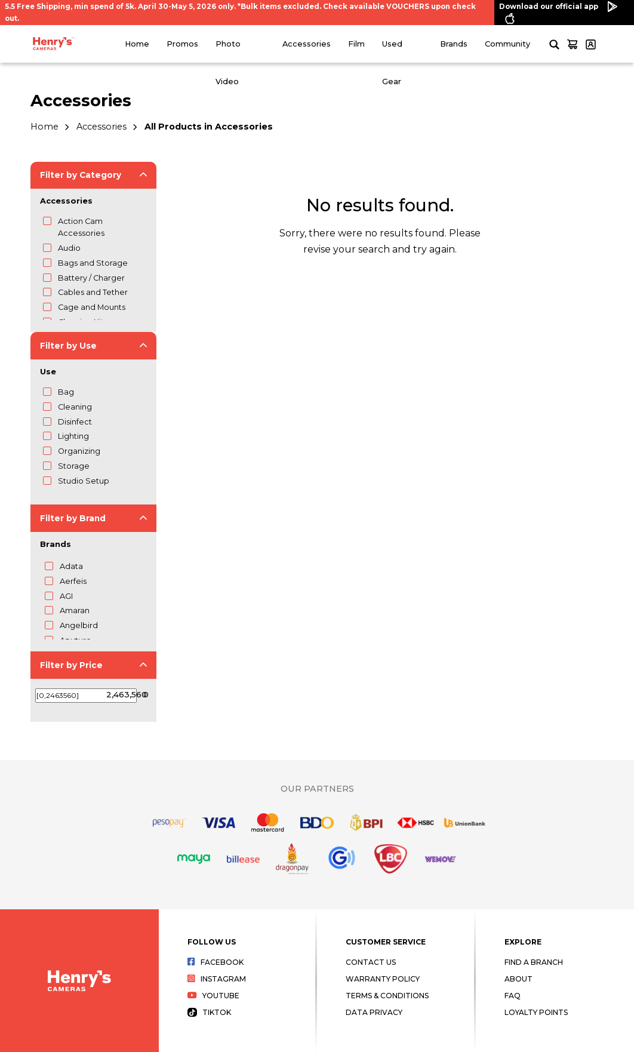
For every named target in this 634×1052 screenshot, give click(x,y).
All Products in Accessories (208, 126)
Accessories (306, 43)
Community (507, 43)
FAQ (512, 995)
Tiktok (209, 1012)
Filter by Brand (73, 518)
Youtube (213, 995)
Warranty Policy (383, 978)
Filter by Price (71, 665)
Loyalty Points (536, 1012)
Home (137, 43)
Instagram (217, 978)
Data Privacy (374, 1012)
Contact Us (371, 962)
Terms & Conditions (387, 995)
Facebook (215, 962)
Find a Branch (533, 962)
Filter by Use (68, 345)
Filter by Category (80, 175)
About (518, 978)
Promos (182, 43)
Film (356, 43)
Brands (453, 43)
